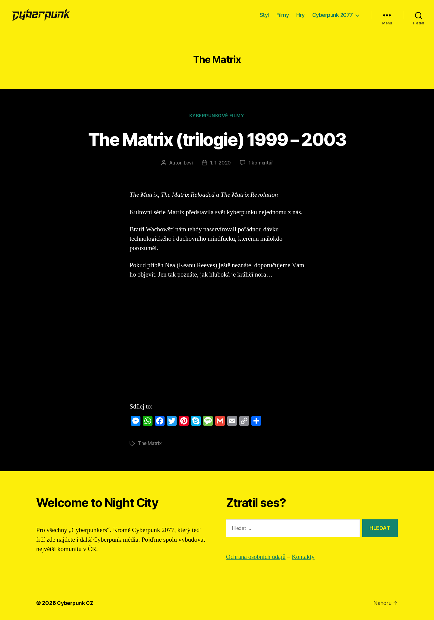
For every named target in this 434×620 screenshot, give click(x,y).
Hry (300, 15)
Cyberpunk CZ (76, 603)
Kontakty (305, 557)
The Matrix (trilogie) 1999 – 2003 (217, 139)
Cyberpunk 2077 (332, 15)
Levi (188, 163)
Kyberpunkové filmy (217, 116)
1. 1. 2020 (220, 163)
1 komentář (260, 163)
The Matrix (150, 443)
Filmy (282, 15)
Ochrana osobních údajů (257, 557)
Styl (264, 15)
